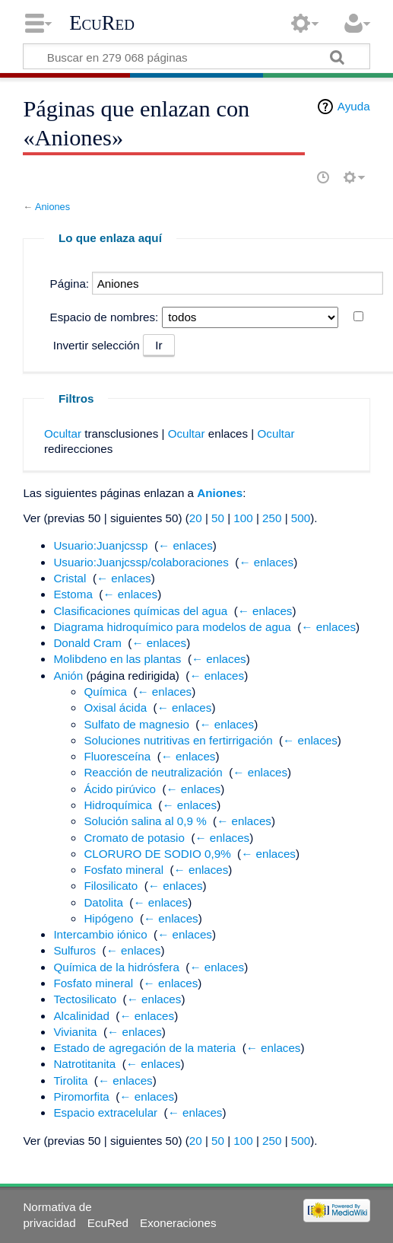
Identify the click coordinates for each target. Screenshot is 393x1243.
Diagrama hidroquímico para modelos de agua (171, 626)
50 (217, 518)
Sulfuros (74, 950)
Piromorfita (81, 1096)
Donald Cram (87, 642)
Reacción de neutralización (153, 772)
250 (271, 518)
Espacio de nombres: (104, 317)
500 (300, 518)
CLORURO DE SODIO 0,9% (157, 853)
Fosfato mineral (123, 869)
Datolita (103, 902)
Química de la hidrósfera (116, 967)
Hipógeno (108, 918)
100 (242, 518)
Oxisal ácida (115, 707)
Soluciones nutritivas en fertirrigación (178, 740)
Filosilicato (111, 885)
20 (195, 518)
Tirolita (70, 1080)
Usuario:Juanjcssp (100, 545)
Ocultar (62, 433)
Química (105, 691)
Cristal (69, 578)
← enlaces (185, 545)
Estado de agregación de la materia (144, 1047)
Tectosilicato (84, 999)
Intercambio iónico (100, 934)
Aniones (52, 206)
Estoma (73, 594)
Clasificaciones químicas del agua (140, 610)
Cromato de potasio (134, 837)
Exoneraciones (178, 1222)
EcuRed (102, 22)
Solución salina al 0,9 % (145, 820)
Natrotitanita (84, 1063)
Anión (68, 675)
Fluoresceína (117, 756)
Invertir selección (96, 345)
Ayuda (354, 106)
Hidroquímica (117, 804)
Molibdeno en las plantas (117, 658)
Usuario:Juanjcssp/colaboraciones (140, 562)
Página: (70, 283)
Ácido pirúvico (120, 788)
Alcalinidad (81, 1015)
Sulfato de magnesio (136, 724)
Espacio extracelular (105, 1112)
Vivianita (75, 1031)
